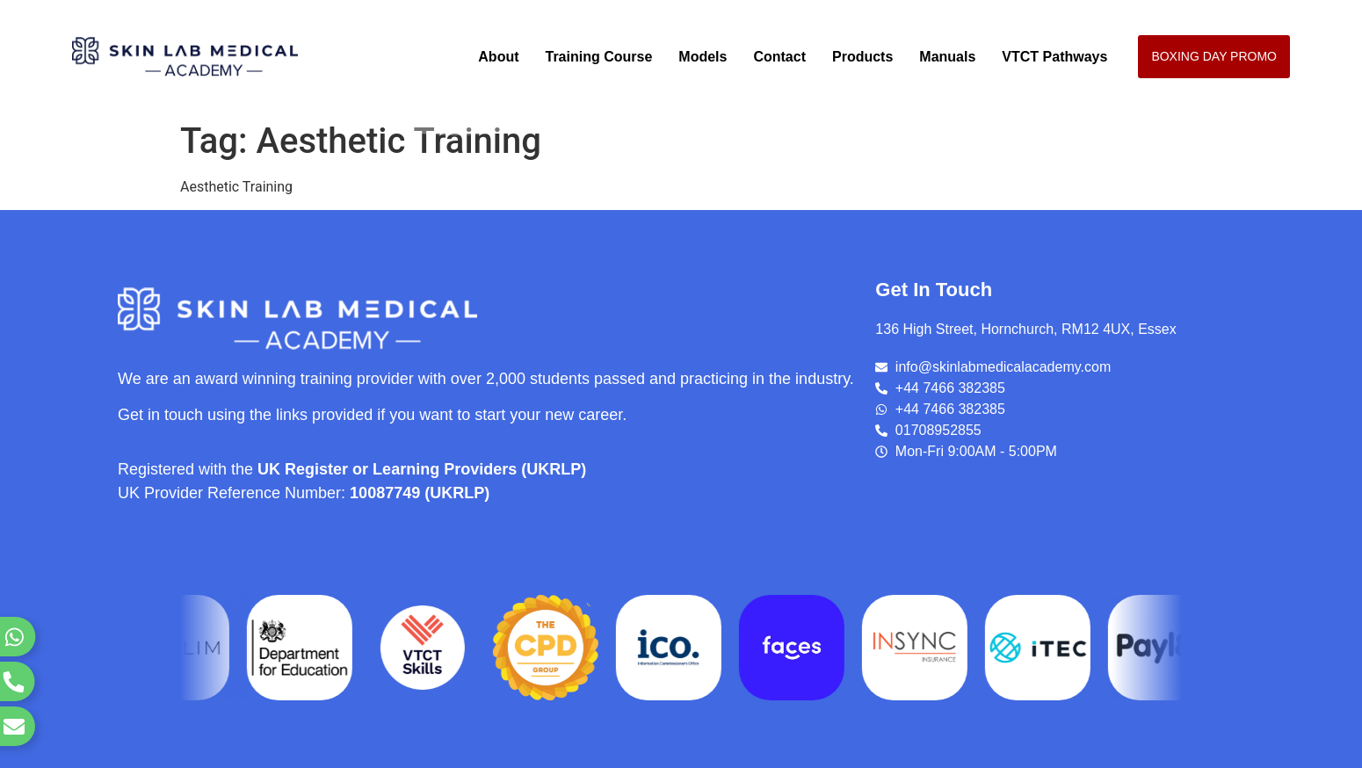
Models (702, 56)
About (498, 56)
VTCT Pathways (1054, 56)
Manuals (947, 56)
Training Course (599, 56)
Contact (779, 56)
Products (862, 56)
